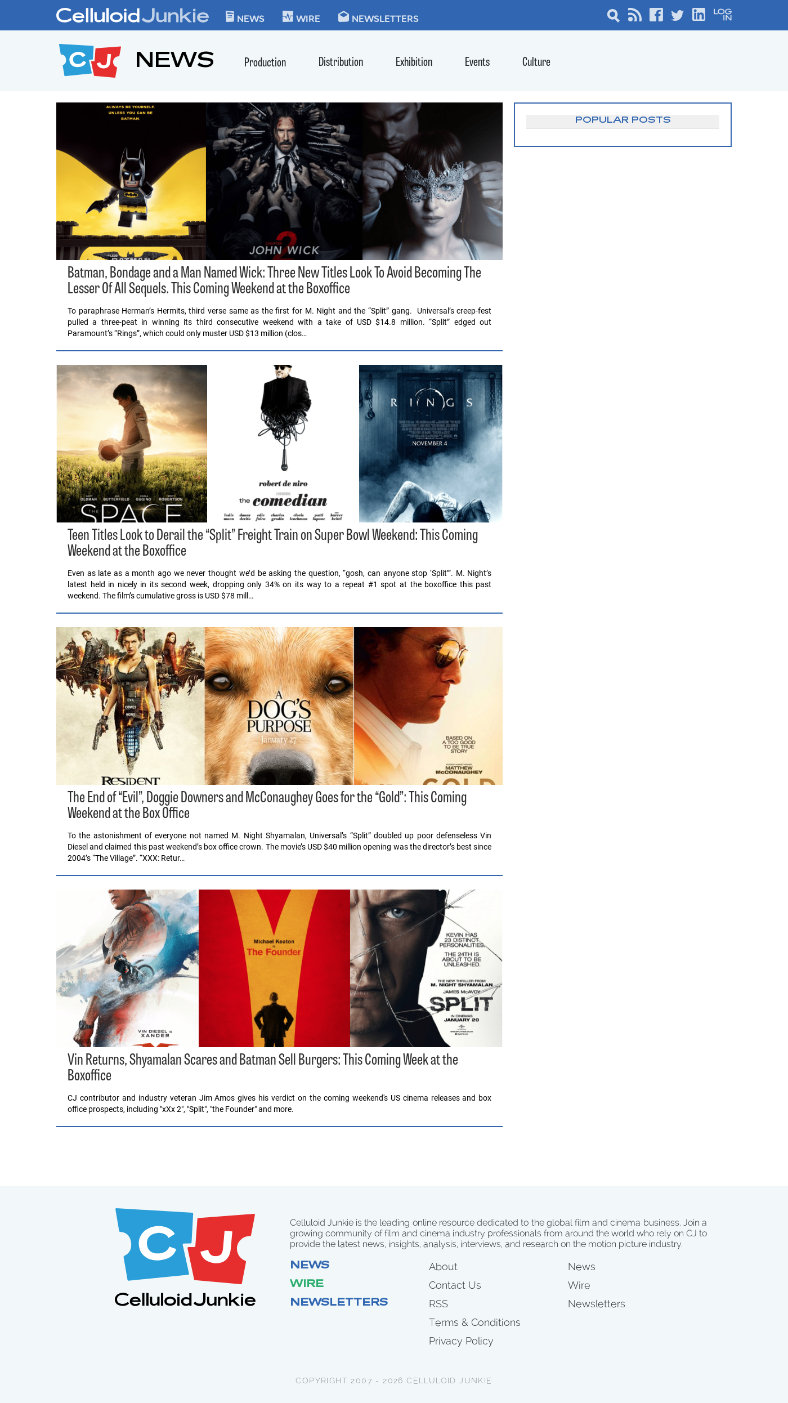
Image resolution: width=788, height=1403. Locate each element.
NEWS (174, 62)
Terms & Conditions (475, 1322)
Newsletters (378, 17)
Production (265, 63)
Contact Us (455, 1285)
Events (477, 63)
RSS (438, 1304)
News (245, 17)
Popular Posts (623, 120)
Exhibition (414, 63)
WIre (301, 17)
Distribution (341, 63)
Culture (536, 63)
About (443, 1266)
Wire (307, 1284)
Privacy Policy (461, 1341)
